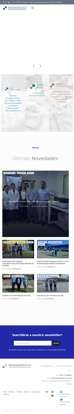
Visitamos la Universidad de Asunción (16, 295)
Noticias (30, 173)
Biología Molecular (55, 242)
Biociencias (42, 242)
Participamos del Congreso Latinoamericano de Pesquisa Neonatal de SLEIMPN (18, 263)
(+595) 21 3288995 (21, 2)
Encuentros (21, 173)
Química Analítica (18, 276)
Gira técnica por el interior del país (50, 295)
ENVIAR (56, 343)
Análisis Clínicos (9, 173)
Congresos (21, 242)
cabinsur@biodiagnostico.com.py (44, 2)
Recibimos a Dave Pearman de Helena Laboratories (34, 201)
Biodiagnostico (43, 206)
